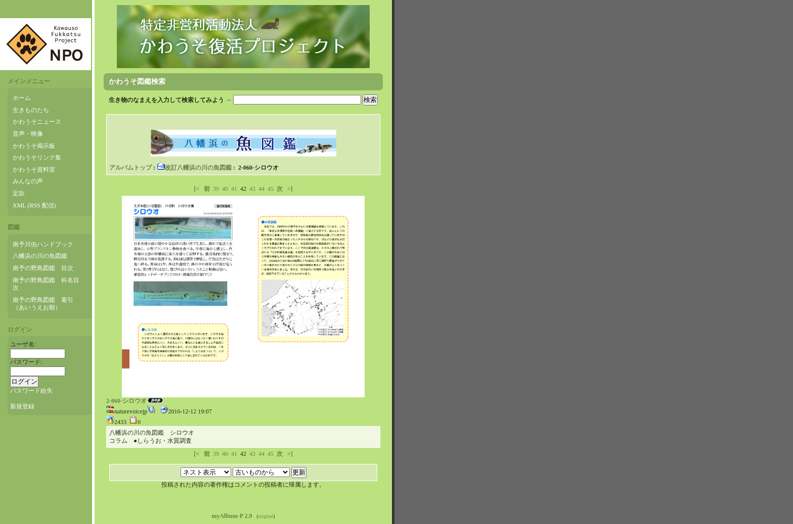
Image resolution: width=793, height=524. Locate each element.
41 (234, 188)
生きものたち (31, 110)
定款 (19, 193)
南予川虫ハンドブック (43, 244)
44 (261, 188)
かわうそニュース (37, 121)
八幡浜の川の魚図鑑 (40, 255)
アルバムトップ (130, 167)
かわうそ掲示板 (34, 145)
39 (216, 188)
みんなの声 (28, 181)
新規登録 (22, 406)
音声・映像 (28, 133)
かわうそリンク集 (37, 157)
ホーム (22, 97)
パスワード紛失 (31, 390)
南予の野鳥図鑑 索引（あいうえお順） (43, 303)
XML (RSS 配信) (34, 205)
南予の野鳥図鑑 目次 (43, 268)
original (266, 516)
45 (271, 188)
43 (252, 188)
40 (225, 188)
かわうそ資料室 (34, 169)
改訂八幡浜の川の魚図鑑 (194, 167)
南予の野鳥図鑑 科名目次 (46, 284)
